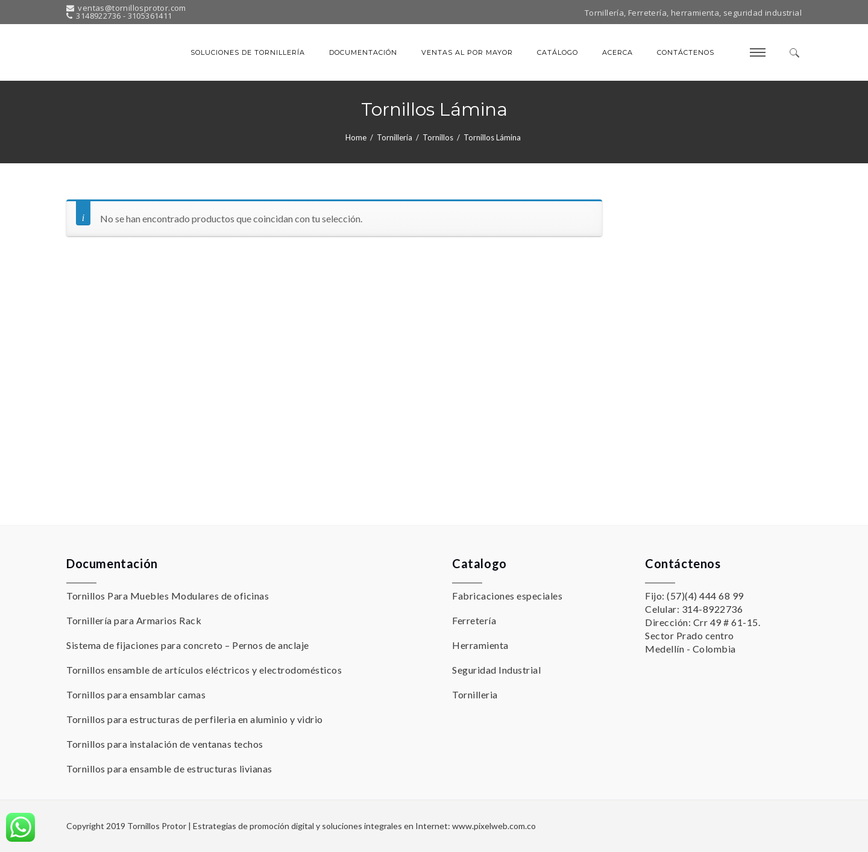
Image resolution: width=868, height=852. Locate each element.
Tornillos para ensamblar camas (136, 694)
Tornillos (438, 137)
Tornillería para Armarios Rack (133, 620)
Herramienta (480, 645)
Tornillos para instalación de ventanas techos (164, 744)
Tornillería (394, 137)
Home (355, 137)
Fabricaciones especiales (507, 595)
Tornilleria (475, 694)
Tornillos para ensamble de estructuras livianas (169, 768)
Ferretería (474, 620)
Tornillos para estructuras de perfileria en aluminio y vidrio (194, 719)
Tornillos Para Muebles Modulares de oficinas (167, 595)
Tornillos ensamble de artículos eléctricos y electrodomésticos (204, 669)
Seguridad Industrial (496, 669)
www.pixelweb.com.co (494, 826)
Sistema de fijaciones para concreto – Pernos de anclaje (187, 645)
